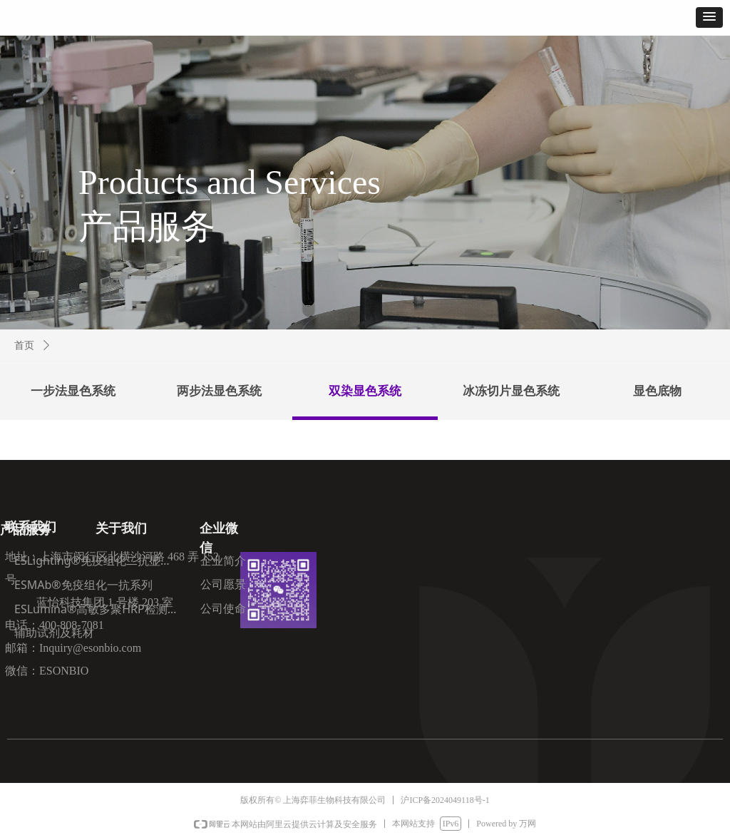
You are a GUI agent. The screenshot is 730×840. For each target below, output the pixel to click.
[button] (709, 17)
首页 (24, 345)
